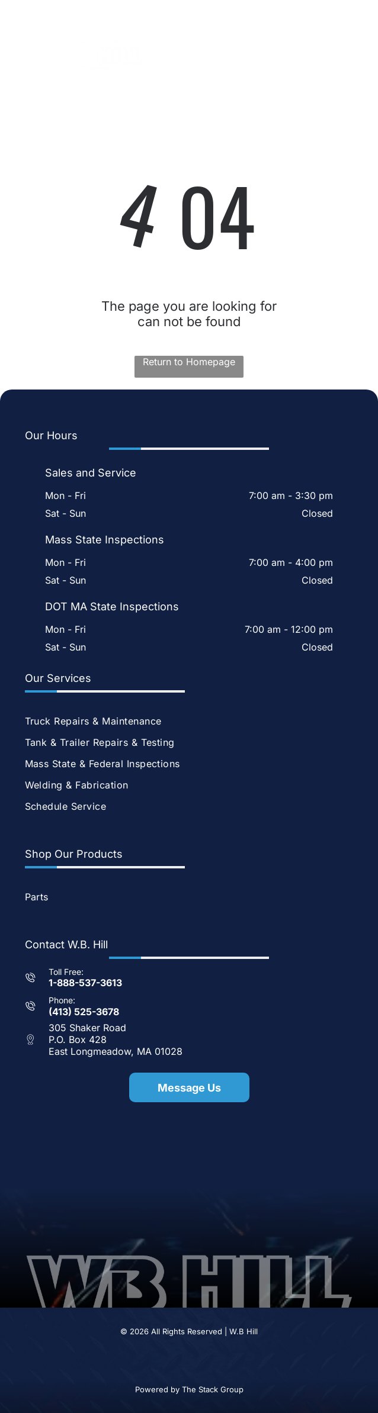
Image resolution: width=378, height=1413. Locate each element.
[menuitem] (189, 721)
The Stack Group (213, 1389)
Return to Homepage (189, 362)
